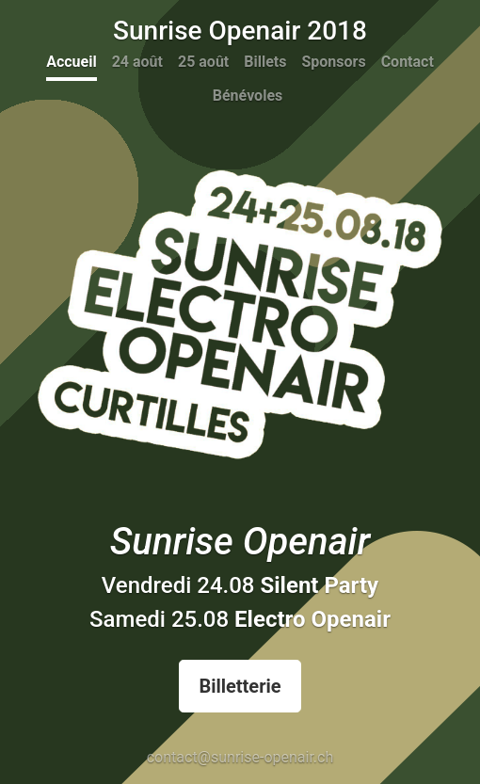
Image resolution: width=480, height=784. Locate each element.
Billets (265, 62)
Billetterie (239, 686)
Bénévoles (247, 95)
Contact (407, 62)
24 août (137, 62)
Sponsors (333, 62)
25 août (203, 62)
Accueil (71, 62)
